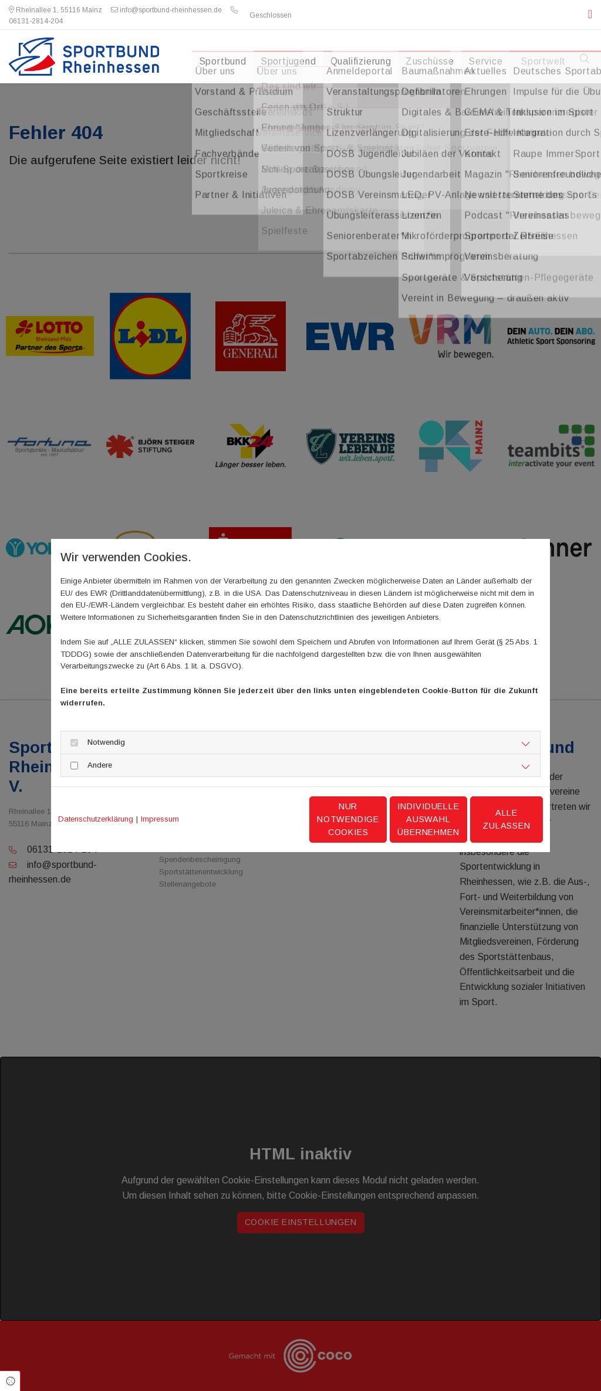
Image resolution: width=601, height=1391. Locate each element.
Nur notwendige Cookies (266, 819)
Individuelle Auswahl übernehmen (377, 819)
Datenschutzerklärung (95, 819)
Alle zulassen (488, 819)
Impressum (160, 819)
